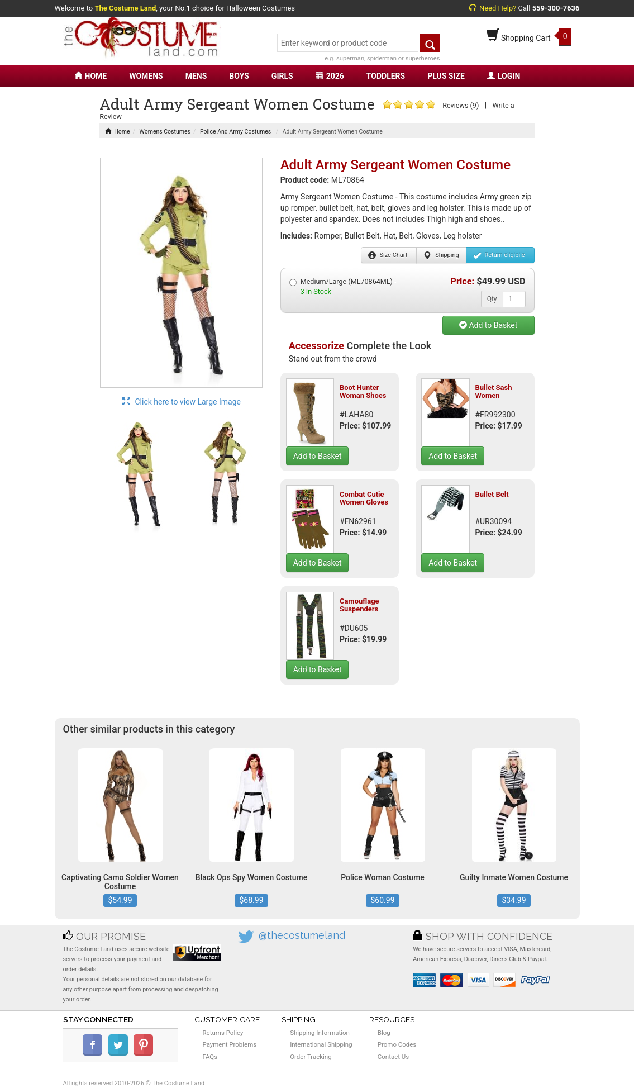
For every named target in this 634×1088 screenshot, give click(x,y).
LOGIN (503, 76)
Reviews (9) (460, 105)
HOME (90, 76)
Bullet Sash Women (493, 391)
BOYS (239, 76)
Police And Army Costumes (235, 131)
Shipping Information (320, 1033)
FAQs (210, 1057)
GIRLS (282, 76)
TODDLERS (385, 76)
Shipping (441, 255)
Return (499, 255)
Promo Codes (397, 1044)
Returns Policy (223, 1033)
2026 (330, 76)
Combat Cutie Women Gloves (364, 498)
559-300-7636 (556, 8)
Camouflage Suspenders (359, 605)
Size (388, 255)
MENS (196, 76)
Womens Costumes (165, 131)
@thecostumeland (302, 935)
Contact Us (393, 1057)
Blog (384, 1033)
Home (117, 131)
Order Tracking (310, 1057)
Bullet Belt (491, 494)
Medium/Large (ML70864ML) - (343, 286)
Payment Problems (230, 1044)
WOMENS (146, 76)
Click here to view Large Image (181, 401)
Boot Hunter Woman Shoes (363, 391)
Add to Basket (488, 325)
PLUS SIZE (446, 76)
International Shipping (321, 1044)
